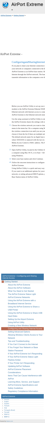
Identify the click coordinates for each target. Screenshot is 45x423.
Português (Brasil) (9, 410)
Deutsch (6, 399)
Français (6, 405)
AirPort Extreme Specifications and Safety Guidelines (23, 386)
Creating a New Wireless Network (22, 325)
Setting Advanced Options (19, 332)
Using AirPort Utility (16, 322)
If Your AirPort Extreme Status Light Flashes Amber (23, 358)
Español (6, 403)
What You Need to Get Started (21, 291)
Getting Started (19, 15)
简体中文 (6, 414)
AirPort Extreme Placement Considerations (19, 370)
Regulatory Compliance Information (23, 391)
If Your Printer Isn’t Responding (21, 363)
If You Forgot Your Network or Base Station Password (23, 349)
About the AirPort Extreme (19, 285)
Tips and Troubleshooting (18, 341)
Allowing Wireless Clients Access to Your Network (25, 336)
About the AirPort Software (19, 288)
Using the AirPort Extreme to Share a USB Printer (23, 308)
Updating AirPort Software (19, 366)
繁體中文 (6, 416)
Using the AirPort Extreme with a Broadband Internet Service (22, 302)
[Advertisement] (22, 34)
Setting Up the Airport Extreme (21, 319)
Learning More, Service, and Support (23, 382)
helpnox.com (9, 421)
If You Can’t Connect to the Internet (23, 344)
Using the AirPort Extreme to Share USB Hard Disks (25, 314)
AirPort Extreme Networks (19, 297)
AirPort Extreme (5, 4)
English (6, 401)
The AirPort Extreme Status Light (22, 294)
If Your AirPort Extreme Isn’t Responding (25, 354)
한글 (5, 408)
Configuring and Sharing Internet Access (25, 329)
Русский (6, 412)
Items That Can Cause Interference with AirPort (25, 377)
